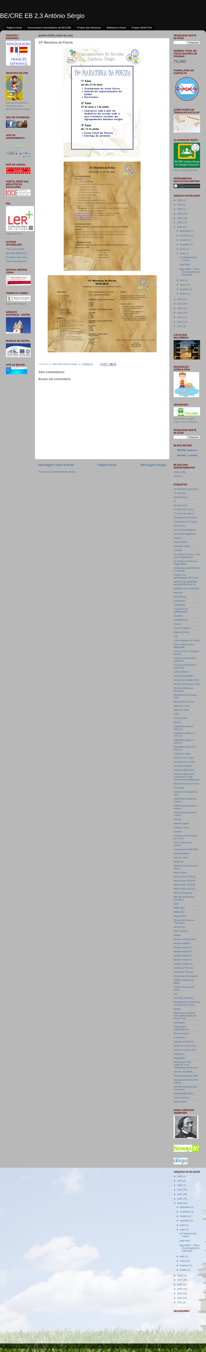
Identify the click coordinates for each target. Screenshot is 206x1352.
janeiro (183, 293)
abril (182, 280)
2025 (180, 200)
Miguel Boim (180, 916)
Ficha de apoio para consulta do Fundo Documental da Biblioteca (187, 777)
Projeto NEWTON (142, 27)
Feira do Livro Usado (184, 762)
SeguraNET (180, 1058)
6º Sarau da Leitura (183, 509)
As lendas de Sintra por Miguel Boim (185, 562)
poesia (177, 1009)
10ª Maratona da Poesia (186, 489)
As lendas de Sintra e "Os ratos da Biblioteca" (187, 555)
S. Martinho (179, 1037)
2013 (180, 322)
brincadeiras (180, 596)
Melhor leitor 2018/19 (184, 876)
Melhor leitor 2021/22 (184, 888)
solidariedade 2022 (183, 1093)
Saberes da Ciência (184, 1041)
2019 (180, 227)
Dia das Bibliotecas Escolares (183, 689)
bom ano (178, 592)
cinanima (178, 615)
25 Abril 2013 (180, 505)
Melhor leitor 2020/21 (184, 884)
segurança (179, 1054)
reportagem (179, 1022)
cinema (177, 624)
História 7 (178, 476)
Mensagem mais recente (56, 465)
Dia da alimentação (183, 676)
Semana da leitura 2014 (186, 1075)
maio (183, 253)
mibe (176, 903)
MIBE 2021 (179, 908)
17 (175, 501)
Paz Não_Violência (183, 998)
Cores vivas (180, 472)
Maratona (178, 861)
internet (177, 819)
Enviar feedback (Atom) (63, 472)
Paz (176, 994)
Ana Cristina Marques (185, 530)
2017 (180, 303)
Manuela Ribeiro (182, 853)
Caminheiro (179, 600)
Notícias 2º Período (183, 968)
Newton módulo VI (183, 964)
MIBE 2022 (179, 912)
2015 (180, 313)
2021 (180, 218)
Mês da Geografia (183, 893)
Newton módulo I (182, 943)
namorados (179, 927)
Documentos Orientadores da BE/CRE (49, 27)
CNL (176, 636)
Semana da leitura (183, 1071)
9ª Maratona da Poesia (185, 521)
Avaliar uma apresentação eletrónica (186, 576)
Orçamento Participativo (186, 976)
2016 (180, 308)
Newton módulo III (183, 951)
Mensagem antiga (153, 465)
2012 (180, 326)
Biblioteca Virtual (116, 27)
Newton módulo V (183, 959)
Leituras (178, 831)
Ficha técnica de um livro (186, 783)
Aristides (178, 550)
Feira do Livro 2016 (183, 757)
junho (183, 249)
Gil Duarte (179, 787)
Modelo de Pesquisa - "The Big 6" (185, 921)
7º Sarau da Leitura (183, 513)
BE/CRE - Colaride (187, 455)
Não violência (180, 931)
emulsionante (180, 718)
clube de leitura (181, 632)
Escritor (177, 722)
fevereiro (184, 289)
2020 (180, 222)
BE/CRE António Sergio (65, 364)
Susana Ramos (181, 1097)
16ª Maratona (180, 497)
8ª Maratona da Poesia (185, 517)
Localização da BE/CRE (186, 849)
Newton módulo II (183, 947)
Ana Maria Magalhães (185, 534)
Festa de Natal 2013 (184, 770)
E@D (176, 714)
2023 (180, 209)
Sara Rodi (184, 264)
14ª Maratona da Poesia (187, 258)
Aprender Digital (182, 546)
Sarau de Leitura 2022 (185, 1050)
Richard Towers (181, 1033)
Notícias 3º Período (183, 972)
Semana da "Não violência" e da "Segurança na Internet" (186, 1065)
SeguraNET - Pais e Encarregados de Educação (189, 272)
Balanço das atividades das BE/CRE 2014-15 (185, 583)
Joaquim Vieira (181, 827)
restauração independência (181, 1028)
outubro (184, 240)
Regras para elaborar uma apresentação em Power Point (185, 1016)
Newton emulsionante (185, 939)
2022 (180, 213)
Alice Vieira (179, 525)
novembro (185, 235)
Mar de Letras (181, 857)
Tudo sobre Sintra (15, 249)
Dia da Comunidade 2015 (187, 684)
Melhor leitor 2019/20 (184, 880)
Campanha (179, 605)
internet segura (181, 823)
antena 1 (178, 538)
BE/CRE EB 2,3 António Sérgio (42, 15)
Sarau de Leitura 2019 (185, 1045)
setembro (185, 244)
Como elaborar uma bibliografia (184, 645)
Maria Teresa (180, 872)
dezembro (185, 231)
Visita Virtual (180, 1101)
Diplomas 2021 (181, 710)
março (183, 284)
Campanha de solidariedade (181, 610)
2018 (180, 299)
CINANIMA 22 (181, 620)
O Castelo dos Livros (16, 257)
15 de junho (180, 493)
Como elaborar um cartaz (187, 640)
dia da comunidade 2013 (186, 680)
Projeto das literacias (89, 27)
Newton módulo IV (183, 955)
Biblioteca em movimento (186, 588)
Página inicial (14, 27)
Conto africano (181, 671)
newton (177, 935)
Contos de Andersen (16, 261)
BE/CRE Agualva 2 (187, 450)
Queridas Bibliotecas (16, 253)
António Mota (180, 542)
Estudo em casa (182, 753)
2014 (180, 317)
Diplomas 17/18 (182, 706)
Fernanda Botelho (183, 766)
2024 (180, 204)
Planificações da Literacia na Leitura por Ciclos (187, 1003)
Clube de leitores (182, 628)
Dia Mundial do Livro (184, 701)
